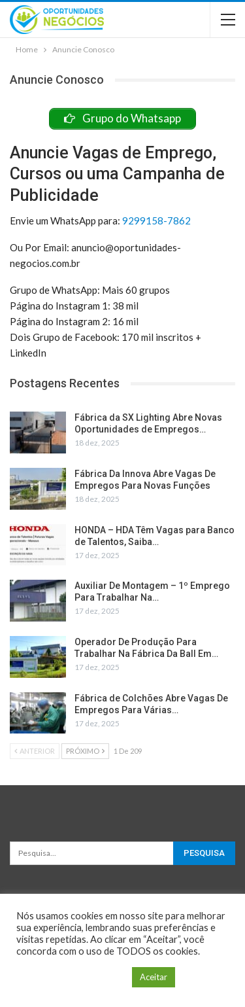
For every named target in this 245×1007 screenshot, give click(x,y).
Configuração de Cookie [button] (71, 977)
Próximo (85, 751)
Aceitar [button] (153, 977)
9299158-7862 (156, 220)
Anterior (34, 751)
